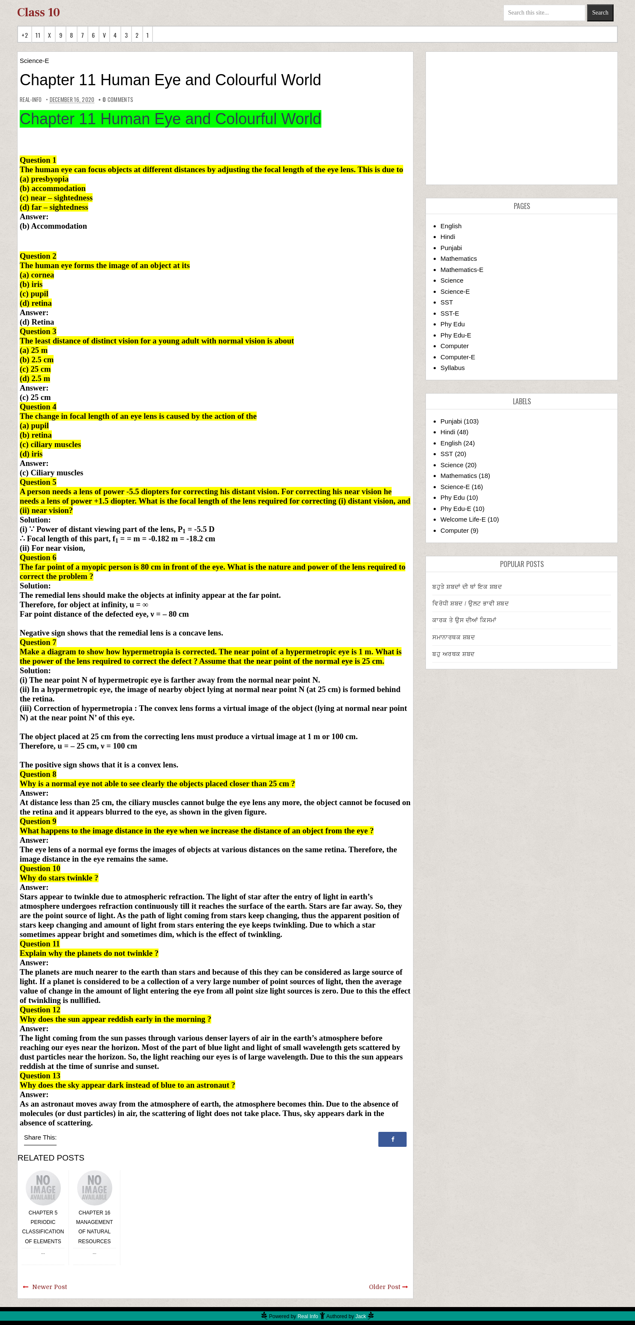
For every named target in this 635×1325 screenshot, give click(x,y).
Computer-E (457, 357)
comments (117, 99)
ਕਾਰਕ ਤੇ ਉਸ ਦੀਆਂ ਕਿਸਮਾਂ (464, 620)
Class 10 (38, 12)
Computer (454, 345)
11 (38, 34)
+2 (24, 34)
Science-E (34, 60)
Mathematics (458, 258)
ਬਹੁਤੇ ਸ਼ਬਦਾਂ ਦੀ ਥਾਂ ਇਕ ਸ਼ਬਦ (467, 586)
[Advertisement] (521, 118)
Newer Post (49, 1286)
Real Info (307, 1316)
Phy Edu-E (455, 335)
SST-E (449, 313)
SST (446, 302)
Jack (361, 1316)
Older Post (384, 1286)
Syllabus (452, 367)
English (450, 226)
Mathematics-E (461, 269)
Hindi (447, 236)
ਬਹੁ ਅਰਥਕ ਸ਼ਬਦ (453, 654)
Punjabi (451, 247)
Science (451, 280)
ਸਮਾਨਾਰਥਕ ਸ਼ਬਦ (453, 637)
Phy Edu (452, 324)
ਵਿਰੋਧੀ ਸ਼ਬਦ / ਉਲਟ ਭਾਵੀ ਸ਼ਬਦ (470, 603)
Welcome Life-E (463, 519)
